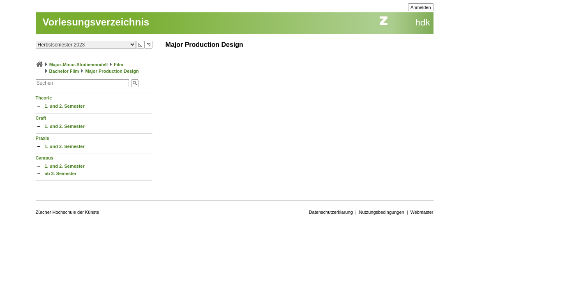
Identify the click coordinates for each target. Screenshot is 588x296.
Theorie (44, 97)
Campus (44, 157)
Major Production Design (111, 71)
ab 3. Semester (61, 173)
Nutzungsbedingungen (381, 212)
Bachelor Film (64, 71)
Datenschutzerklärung (331, 212)
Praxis (42, 138)
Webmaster (422, 212)
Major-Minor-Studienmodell (78, 64)
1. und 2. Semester (65, 106)
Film (118, 64)
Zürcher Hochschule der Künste (67, 212)
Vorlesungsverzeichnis (96, 22)
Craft (41, 118)
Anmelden (420, 7)
